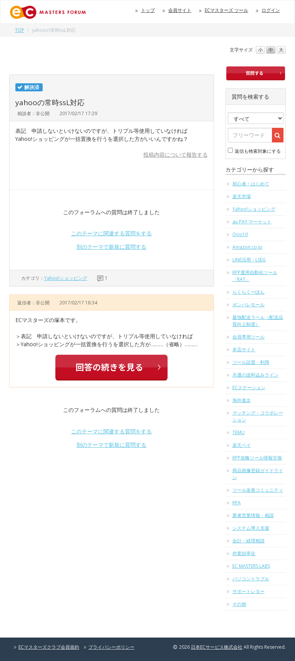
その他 (239, 604)
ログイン (271, 10)
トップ (148, 10)
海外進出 (241, 400)
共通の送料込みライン (255, 375)
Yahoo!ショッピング (65, 278)
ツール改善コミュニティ (257, 490)
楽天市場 (241, 196)
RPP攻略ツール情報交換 (257, 457)
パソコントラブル (250, 578)
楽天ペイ (241, 445)
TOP (19, 30)
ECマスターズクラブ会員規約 (48, 647)
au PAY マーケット (252, 221)
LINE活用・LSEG (249, 259)
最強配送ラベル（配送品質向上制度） (257, 320)
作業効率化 (243, 553)
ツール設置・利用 (250, 362)
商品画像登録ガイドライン (257, 474)
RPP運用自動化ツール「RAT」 (254, 276)
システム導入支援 (250, 528)
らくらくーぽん (248, 292)
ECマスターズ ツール (226, 10)
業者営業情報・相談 (253, 515)
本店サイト (243, 349)
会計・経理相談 (248, 540)
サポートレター (248, 591)
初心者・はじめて (250, 183)
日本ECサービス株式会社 (216, 647)
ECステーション (248, 387)
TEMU (238, 432)
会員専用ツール (248, 337)
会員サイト (179, 10)
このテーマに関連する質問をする (111, 233)
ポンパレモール (248, 304)
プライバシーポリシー (111, 647)
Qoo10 (240, 234)
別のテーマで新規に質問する (111, 246)
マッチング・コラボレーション (257, 416)
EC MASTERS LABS (251, 566)
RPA (236, 502)
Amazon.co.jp (247, 247)
